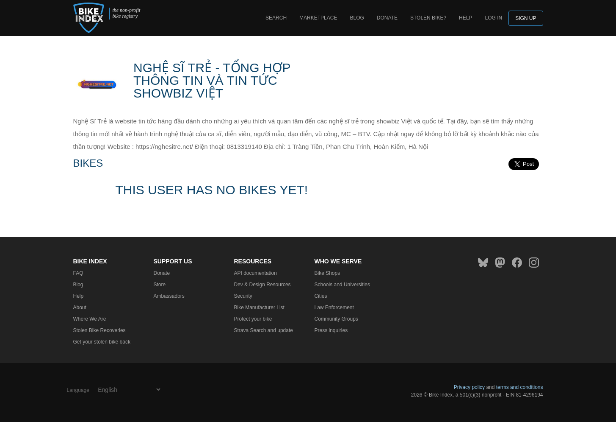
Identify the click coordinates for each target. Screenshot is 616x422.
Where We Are (89, 319)
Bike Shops (327, 273)
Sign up (525, 18)
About (79, 307)
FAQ (78, 273)
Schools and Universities (342, 285)
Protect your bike (253, 319)
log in (493, 18)
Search (276, 18)
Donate (387, 18)
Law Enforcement (334, 307)
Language (78, 390)
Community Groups (336, 319)
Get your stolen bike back (101, 342)
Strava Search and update (263, 330)
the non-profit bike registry (126, 13)
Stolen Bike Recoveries (99, 330)
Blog (357, 18)
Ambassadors (169, 296)
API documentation (255, 273)
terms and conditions (519, 387)
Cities (321, 296)
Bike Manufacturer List (259, 307)
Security (243, 296)
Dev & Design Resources (262, 285)
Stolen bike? (428, 18)
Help (465, 18)
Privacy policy (469, 387)
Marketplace (318, 18)
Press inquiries (331, 330)
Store (160, 285)
